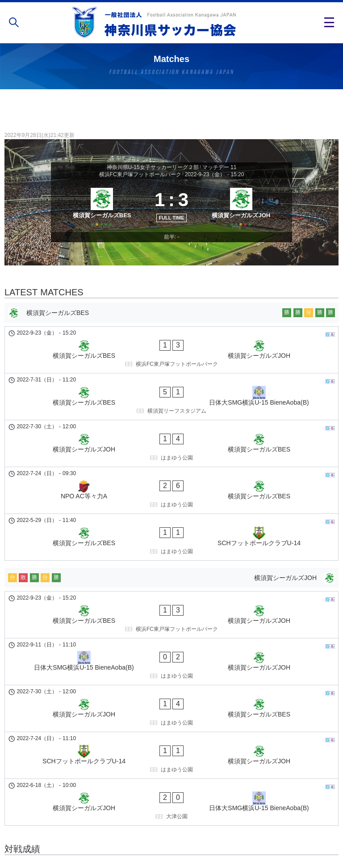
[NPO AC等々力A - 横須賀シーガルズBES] (171, 453)
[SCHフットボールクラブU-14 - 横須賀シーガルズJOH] (171, 636)
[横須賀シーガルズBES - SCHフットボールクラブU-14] (171, 482)
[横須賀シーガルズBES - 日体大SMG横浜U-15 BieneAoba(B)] (171, 393)
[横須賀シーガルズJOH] (244, 215)
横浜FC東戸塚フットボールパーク (140, 174)
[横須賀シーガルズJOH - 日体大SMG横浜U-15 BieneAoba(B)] (171, 666)
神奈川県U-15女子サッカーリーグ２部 (153, 167)
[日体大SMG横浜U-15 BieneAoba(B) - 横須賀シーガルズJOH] (171, 576)
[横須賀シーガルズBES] (99, 215)
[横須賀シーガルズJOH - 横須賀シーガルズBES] (171, 423)
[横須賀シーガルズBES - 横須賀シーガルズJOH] (171, 363)
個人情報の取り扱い (171, 823)
